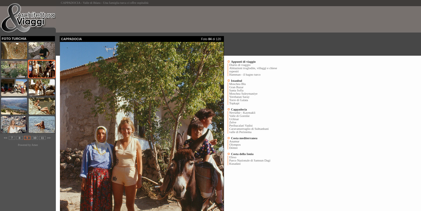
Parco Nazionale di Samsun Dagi (249, 160)
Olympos (235, 144)
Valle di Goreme (239, 116)
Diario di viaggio (240, 65)
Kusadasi (235, 163)
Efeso (232, 157)
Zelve (232, 122)
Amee (34, 145)
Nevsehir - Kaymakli (242, 112)
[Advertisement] (166, 19)
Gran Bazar (236, 87)
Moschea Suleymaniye (243, 93)
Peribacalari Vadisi (241, 125)
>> (49, 137)
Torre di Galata (238, 100)
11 (42, 137)
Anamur (234, 141)
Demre (233, 147)
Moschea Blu (237, 84)
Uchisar (234, 119)
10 (35, 137)
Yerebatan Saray (239, 96)
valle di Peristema (240, 132)
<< (5, 137)
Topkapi (234, 103)
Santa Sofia (236, 90)
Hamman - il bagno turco (244, 74)
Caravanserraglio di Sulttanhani (249, 128)
